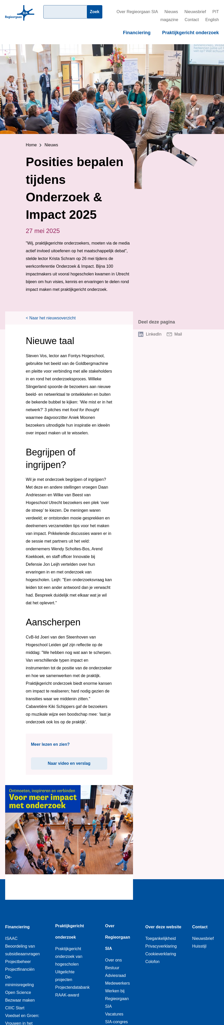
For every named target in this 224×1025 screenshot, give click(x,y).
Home (31, 145)
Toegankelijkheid (160, 938)
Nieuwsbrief (195, 12)
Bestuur (112, 968)
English (212, 19)
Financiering (137, 32)
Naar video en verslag (77, 761)
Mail (178, 334)
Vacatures (114, 1014)
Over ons (113, 960)
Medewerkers (117, 983)
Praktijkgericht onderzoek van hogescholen (68, 956)
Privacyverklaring (161, 946)
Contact (192, 19)
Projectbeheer (18, 961)
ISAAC (11, 938)
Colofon (152, 961)
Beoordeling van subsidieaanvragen (22, 950)
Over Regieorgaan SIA (137, 12)
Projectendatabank (72, 987)
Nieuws (171, 12)
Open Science (18, 992)
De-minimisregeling (19, 981)
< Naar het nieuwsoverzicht (51, 318)
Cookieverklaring (160, 954)
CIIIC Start (14, 1008)
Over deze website (163, 927)
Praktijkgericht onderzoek (190, 32)
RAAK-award (67, 995)
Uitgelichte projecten (64, 976)
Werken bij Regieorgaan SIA (117, 999)
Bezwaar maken (20, 1000)
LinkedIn (154, 334)
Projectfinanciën (20, 969)
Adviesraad (115, 975)
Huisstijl (199, 946)
